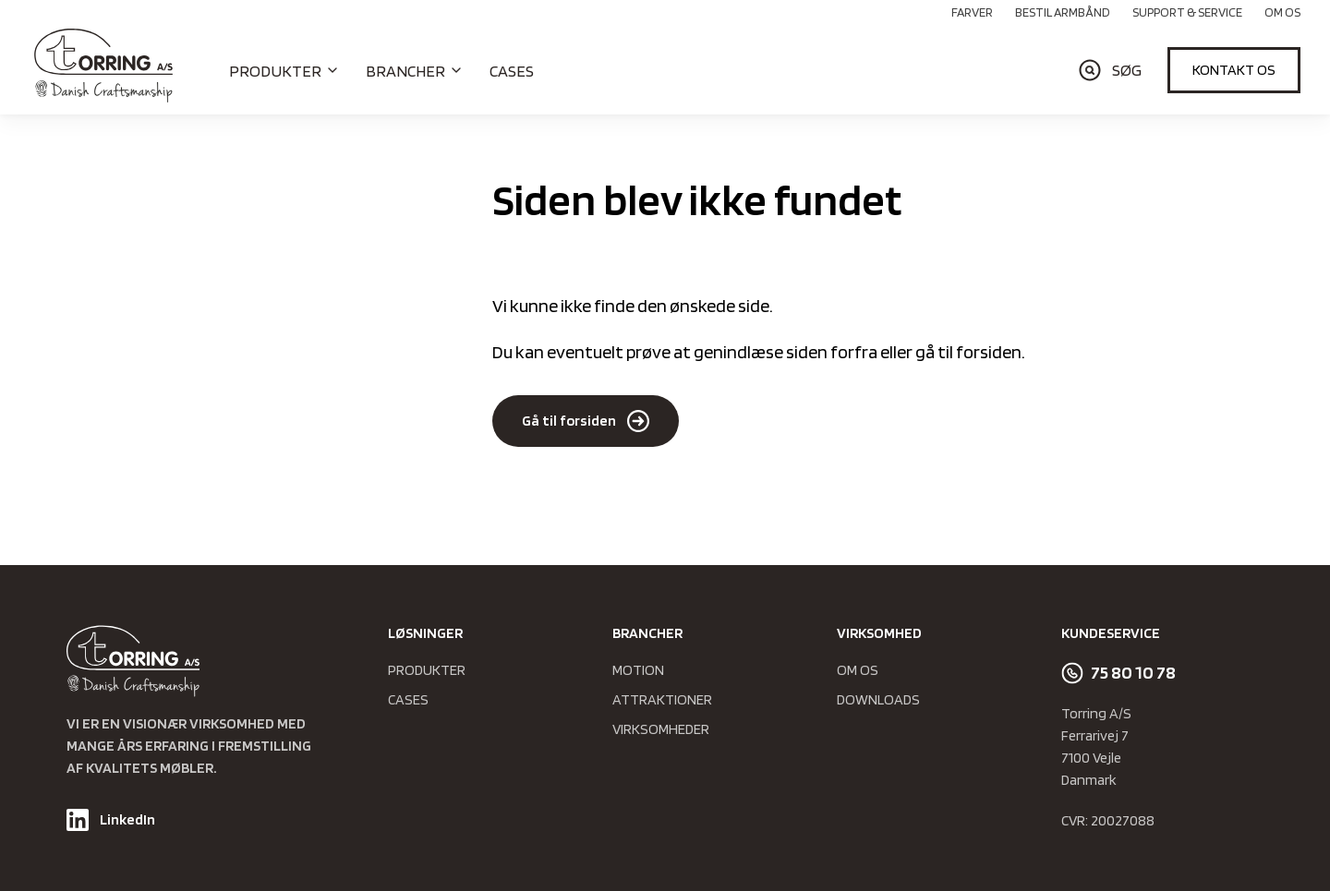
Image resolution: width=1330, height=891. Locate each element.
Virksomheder (660, 729)
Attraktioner (662, 699)
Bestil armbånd (1062, 12)
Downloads (878, 699)
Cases (512, 70)
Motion (638, 670)
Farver (972, 12)
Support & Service (1187, 12)
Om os (1282, 12)
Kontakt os (1234, 69)
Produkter (427, 670)
